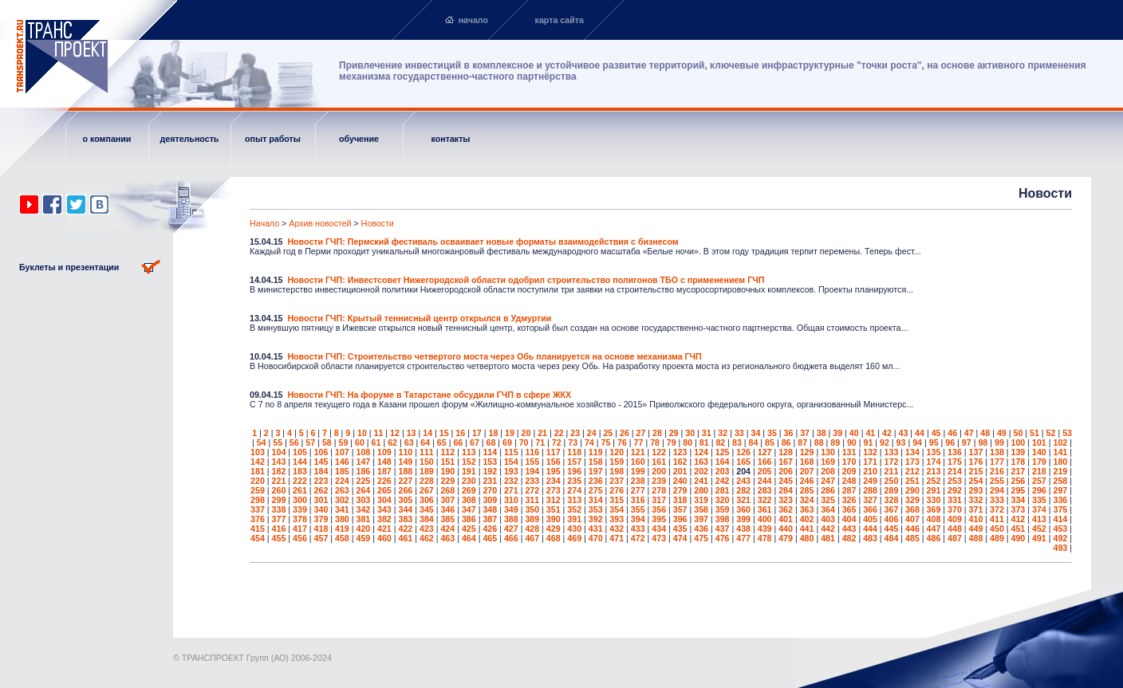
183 (300, 471)
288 (870, 490)
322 (765, 500)
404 (849, 519)
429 (553, 528)
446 (912, 528)
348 (490, 509)
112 (447, 452)
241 (701, 481)
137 (976, 452)
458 (342, 538)
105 (300, 452)
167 (785, 461)
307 (447, 500)
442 (828, 528)
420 (364, 528)
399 (743, 519)
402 (807, 519)
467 (532, 538)
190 (447, 471)
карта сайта (559, 20)
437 (722, 528)
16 (460, 433)
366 (870, 509)
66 (458, 442)
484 (892, 538)
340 (321, 509)
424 (447, 528)
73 (572, 442)
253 (955, 481)
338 (279, 509)
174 (934, 461)
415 (257, 528)
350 (532, 509)
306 (427, 500)
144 (300, 461)
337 (257, 509)
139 (1018, 452)
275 (596, 490)
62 (392, 442)
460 (384, 538)
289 (892, 490)
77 (639, 442)
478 (765, 538)
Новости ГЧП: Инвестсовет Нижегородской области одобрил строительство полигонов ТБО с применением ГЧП (525, 280)
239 (659, 481)
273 (553, 490)
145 (321, 461)
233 (532, 481)
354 (616, 509)
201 (680, 471)
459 (364, 538)
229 (447, 481)
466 (511, 538)
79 (671, 442)
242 (722, 481)
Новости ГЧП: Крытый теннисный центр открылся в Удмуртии (419, 318)
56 (294, 442)
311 (532, 500)
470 (596, 538)
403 (828, 519)
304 (384, 500)
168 (807, 461)
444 (870, 528)
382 (384, 519)
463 (447, 538)
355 (638, 509)
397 (701, 519)
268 (447, 490)
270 (490, 490)
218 (1039, 471)
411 (997, 519)
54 (261, 442)
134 (912, 452)
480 (807, 538)
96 (950, 442)
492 (1060, 538)
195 (553, 471)
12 (395, 433)
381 (364, 519)
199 (638, 471)
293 (976, 490)
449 (976, 528)
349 (511, 509)
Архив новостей (320, 223)
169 (828, 461)
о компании (107, 138)
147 (364, 461)
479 (785, 538)
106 (321, 452)
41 (870, 433)
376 (257, 519)
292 (955, 490)
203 (722, 471)
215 (976, 471)
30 (690, 433)
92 (884, 442)
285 (807, 490)
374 (1039, 509)
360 (743, 509)
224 (342, 481)
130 (828, 452)
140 (1039, 452)
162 (680, 461)
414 (1060, 519)
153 (490, 461)
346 (447, 509)
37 (805, 433)
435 (680, 528)
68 (491, 442)
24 (592, 433)
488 (976, 538)
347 (469, 509)
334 (1018, 500)
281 (722, 490)
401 (785, 519)
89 (835, 442)
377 (279, 519)
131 (849, 452)
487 (955, 538)
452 (1039, 528)
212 (912, 471)
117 (553, 452)
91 (868, 442)
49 (1002, 433)
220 (257, 481)
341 (342, 509)
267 (427, 490)
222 (300, 481)
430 (574, 528)
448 (955, 528)
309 (490, 500)
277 (638, 490)
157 (574, 461)
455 (279, 538)
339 (300, 509)
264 (364, 490)
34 (755, 433)
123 (680, 452)
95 (934, 442)
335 (1039, 500)
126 (743, 452)
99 (999, 442)
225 (364, 481)
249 (870, 481)
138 (997, 452)
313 (574, 500)
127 (765, 452)
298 (257, 500)
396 (680, 519)
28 (657, 433)
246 (807, 481)
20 (526, 433)
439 (765, 528)
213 (934, 471)
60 (359, 442)
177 (997, 461)
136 (955, 452)
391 (574, 519)
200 (659, 471)
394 (638, 519)
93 (901, 442)
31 (706, 433)
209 (849, 471)
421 (384, 528)
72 (557, 442)
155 (532, 461)
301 (321, 500)
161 (659, 461)
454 (257, 538)
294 (997, 490)
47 (969, 433)
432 (616, 528)
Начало (264, 223)
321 (743, 500)
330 (934, 500)
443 (849, 528)
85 (769, 442)
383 (405, 519)
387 (490, 519)
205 (765, 471)
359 (722, 509)
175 (955, 461)
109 (384, 452)
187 (384, 471)
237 (616, 481)
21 (542, 433)
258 (1060, 481)
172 (892, 461)
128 (785, 452)
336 (1060, 500)
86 (786, 442)
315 (616, 500)
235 (574, 481)
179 (1039, 461)
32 (722, 433)
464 (469, 538)
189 (427, 471)
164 (722, 461)
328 (892, 500)
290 (912, 490)
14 (427, 433)
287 (849, 490)
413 (1039, 519)
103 (257, 452)
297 (1060, 490)
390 (553, 519)
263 (342, 490)
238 (638, 481)
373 (1018, 509)
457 (321, 538)
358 (701, 509)
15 (444, 433)
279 (680, 490)
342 (364, 509)
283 (765, 490)
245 (785, 481)
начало (473, 20)
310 (511, 500)
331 (955, 500)
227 (405, 481)
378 (300, 519)
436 (701, 528)
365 (849, 509)
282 (743, 490)
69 (507, 442)
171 (870, 461)
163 (701, 461)
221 (279, 481)
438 (743, 528)
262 (321, 490)
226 (384, 481)
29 (674, 433)
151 (447, 461)
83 (737, 442)
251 (912, 481)
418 (321, 528)
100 (1018, 442)
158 (596, 461)
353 (596, 509)
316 (638, 500)
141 (1060, 452)
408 (934, 519)
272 (532, 490)
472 (638, 538)
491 (1039, 538)
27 (641, 433)
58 (327, 442)
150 (427, 461)
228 (427, 481)
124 (701, 452)
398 (722, 519)
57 (310, 442)
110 (405, 452)
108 (364, 452)
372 (997, 509)
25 (608, 433)
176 (976, 461)
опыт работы (273, 138)
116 (532, 452)
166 (765, 461)
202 (701, 471)
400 (765, 519)
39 (837, 433)
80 (687, 442)
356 (659, 509)
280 (701, 490)
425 (469, 528)
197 (596, 471)
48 (985, 433)
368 (912, 509)
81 (704, 442)
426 (490, 528)
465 (490, 538)
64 (425, 442)
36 (789, 433)
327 (870, 500)
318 (680, 500)
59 (343, 442)
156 (553, 461)
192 (490, 471)
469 (574, 538)
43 (903, 433)
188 (405, 471)
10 (362, 433)
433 (638, 528)
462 (427, 538)
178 (1018, 461)
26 (624, 433)
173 (912, 461)
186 (364, 471)
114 (490, 452)
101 (1039, 442)
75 (605, 442)
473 (659, 538)
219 (1060, 471)
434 (659, 528)
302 (342, 500)
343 (384, 509)
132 (870, 452)
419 (342, 528)
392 (596, 519)
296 (1039, 490)
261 (300, 490)
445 (892, 528)
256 (1018, 481)
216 (997, 471)
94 (917, 442)
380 (342, 519)
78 (655, 442)
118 (574, 452)
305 (405, 500)
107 (342, 452)
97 (966, 442)
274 (574, 490)
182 (279, 471)
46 (952, 433)
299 (279, 500)
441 (807, 528)
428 (532, 528)
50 (1018, 433)
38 (821, 433)
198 (616, 471)
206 (785, 471)
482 (849, 538)
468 (553, 538)
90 (852, 442)
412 (1018, 519)
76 (622, 442)
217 (1018, 471)
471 (616, 538)
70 (524, 442)
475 (701, 538)
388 (511, 519)
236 (596, 481)
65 (442, 442)
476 (722, 538)
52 (1051, 433)
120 (616, 452)
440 (785, 528)
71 (540, 442)
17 (477, 433)
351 (553, 509)
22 (559, 433)
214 (955, 471)
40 (854, 433)
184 (321, 471)
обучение (359, 138)
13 (411, 433)
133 (892, 452)
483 (870, 538)
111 (427, 452)
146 (342, 461)
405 (870, 519)
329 (912, 500)
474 (680, 538)
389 (532, 519)
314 (596, 500)
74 (589, 442)
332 (976, 500)
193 (511, 471)
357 (680, 509)
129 (807, 452)
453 (1060, 528)
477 (743, 538)
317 (659, 500)
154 (511, 461)
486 (934, 538)
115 (511, 452)
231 (490, 481)
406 (892, 519)
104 (279, 452)
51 (1034, 433)
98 (982, 442)
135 (934, 452)
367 (892, 509)
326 (849, 500)
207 (807, 471)
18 (493, 433)
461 (405, 538)
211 (892, 471)
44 (919, 433)
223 (321, 481)
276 (616, 490)
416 (279, 528)
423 (427, 528)
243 (743, 481)
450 (997, 528)
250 (892, 481)
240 (680, 481)
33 (739, 433)
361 (765, 509)
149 (405, 461)
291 (934, 490)
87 (802, 442)
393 (616, 519)
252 (934, 481)
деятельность (189, 138)
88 (819, 442)
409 (955, 519)
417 (300, 528)
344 (405, 509)
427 (511, 528)
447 (934, 528)
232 (511, 481)
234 (553, 481)
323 (785, 500)
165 (743, 461)
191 (469, 471)
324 (807, 500)
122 (659, 452)
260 (279, 490)
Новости (377, 223)
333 (997, 500)
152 (469, 461)
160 (638, 461)
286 (828, 490)
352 (574, 509)
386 (469, 519)
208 (828, 471)
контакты (451, 138)
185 (342, 471)
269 (469, 490)
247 (828, 481)
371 (976, 509)
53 (1067, 433)
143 (279, 461)
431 (596, 528)
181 (257, 471)
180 (1060, 461)
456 (300, 538)
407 (912, 519)
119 (596, 452)
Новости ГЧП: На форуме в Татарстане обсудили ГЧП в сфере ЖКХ (429, 394)
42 (887, 433)
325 (828, 500)
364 (828, 509)
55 (277, 442)
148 (384, 461)
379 (321, 519)
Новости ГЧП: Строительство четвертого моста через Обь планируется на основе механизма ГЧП (494, 356)
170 (849, 461)
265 (384, 490)
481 (828, 538)
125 (722, 452)
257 (1039, 481)
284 (785, 490)
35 (772, 433)
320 (722, 500)
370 (955, 509)
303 (364, 500)
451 (1018, 528)
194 (532, 471)
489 (997, 538)
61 (376, 442)
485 (912, 538)
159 (616, 461)
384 (427, 519)
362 (785, 509)
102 (1060, 442)
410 (976, 519)
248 (849, 481)
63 (409, 442)
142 (257, 461)
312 (553, 500)
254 (976, 481)
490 (1018, 538)
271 (511, 490)
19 (509, 433)
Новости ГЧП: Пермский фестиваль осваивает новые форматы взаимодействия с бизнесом (482, 241)
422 (405, 528)
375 (1060, 509)
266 (405, 490)
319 (701, 500)
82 (720, 442)
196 (574, 471)
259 (257, 490)
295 (1018, 490)
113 (469, 452)
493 (1060, 547)
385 (447, 519)
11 (379, 433)
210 (870, 471)
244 (765, 481)
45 (936, 433)
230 (469, 481)
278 (659, 490)
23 (575, 433)
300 (300, 500)
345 (427, 509)
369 (934, 509)
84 (754, 442)
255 (997, 481)
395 (659, 519)
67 (474, 442)
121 (638, 452)
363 (807, 509)
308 (469, 500)
